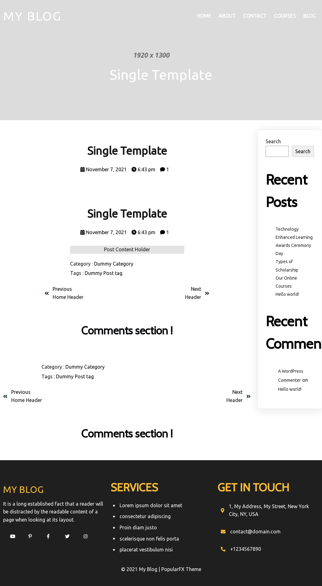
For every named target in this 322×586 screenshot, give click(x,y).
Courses (285, 16)
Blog (309, 16)
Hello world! (287, 294)
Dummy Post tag (103, 273)
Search (273, 141)
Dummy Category (113, 264)
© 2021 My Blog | (141, 569)
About (227, 16)
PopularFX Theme (181, 569)
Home (204, 16)
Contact (255, 16)
